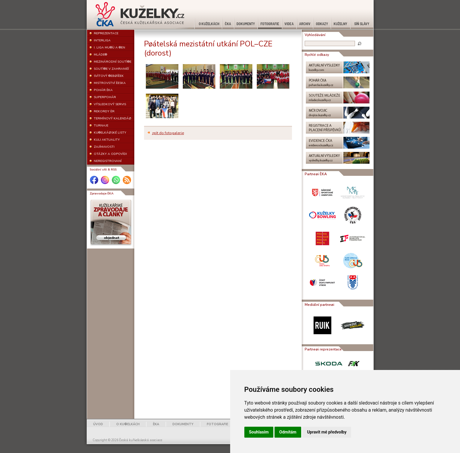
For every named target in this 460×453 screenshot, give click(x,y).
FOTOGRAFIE (217, 424)
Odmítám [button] (287, 432)
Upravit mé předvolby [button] (326, 432)
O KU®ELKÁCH (128, 424)
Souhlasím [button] (259, 432)
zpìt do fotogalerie (168, 133)
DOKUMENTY (182, 424)
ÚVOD (98, 424)
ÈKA (156, 424)
